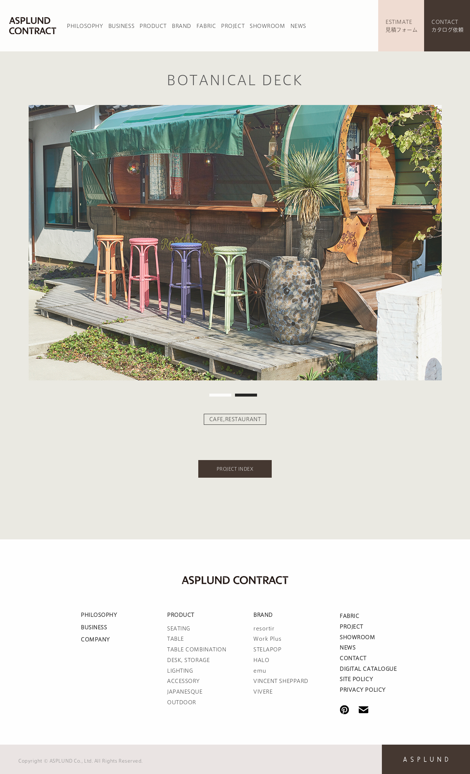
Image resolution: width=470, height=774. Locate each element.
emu (260, 670)
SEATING (178, 628)
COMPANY (95, 639)
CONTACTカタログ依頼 (447, 25)
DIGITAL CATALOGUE (368, 669)
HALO (261, 660)
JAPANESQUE (185, 691)
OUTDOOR (181, 702)
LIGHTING (180, 670)
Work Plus (267, 638)
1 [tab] (220, 395)
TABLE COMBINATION (197, 649)
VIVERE (262, 691)
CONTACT (353, 658)
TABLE (175, 638)
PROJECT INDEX (234, 469)
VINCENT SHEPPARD (280, 681)
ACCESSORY (183, 681)
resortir (263, 628)
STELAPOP (267, 649)
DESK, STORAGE (188, 660)
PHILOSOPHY (85, 26)
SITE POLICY (356, 679)
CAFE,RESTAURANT (235, 419)
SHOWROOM (267, 26)
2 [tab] (246, 395)
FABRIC (206, 26)
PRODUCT (153, 26)
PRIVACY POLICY (363, 689)
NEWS (298, 26)
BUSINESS (121, 26)
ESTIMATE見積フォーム (401, 25)
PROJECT (233, 26)
